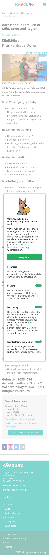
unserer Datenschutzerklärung (18, 246)
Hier (32, 322)
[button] (24, 257)
